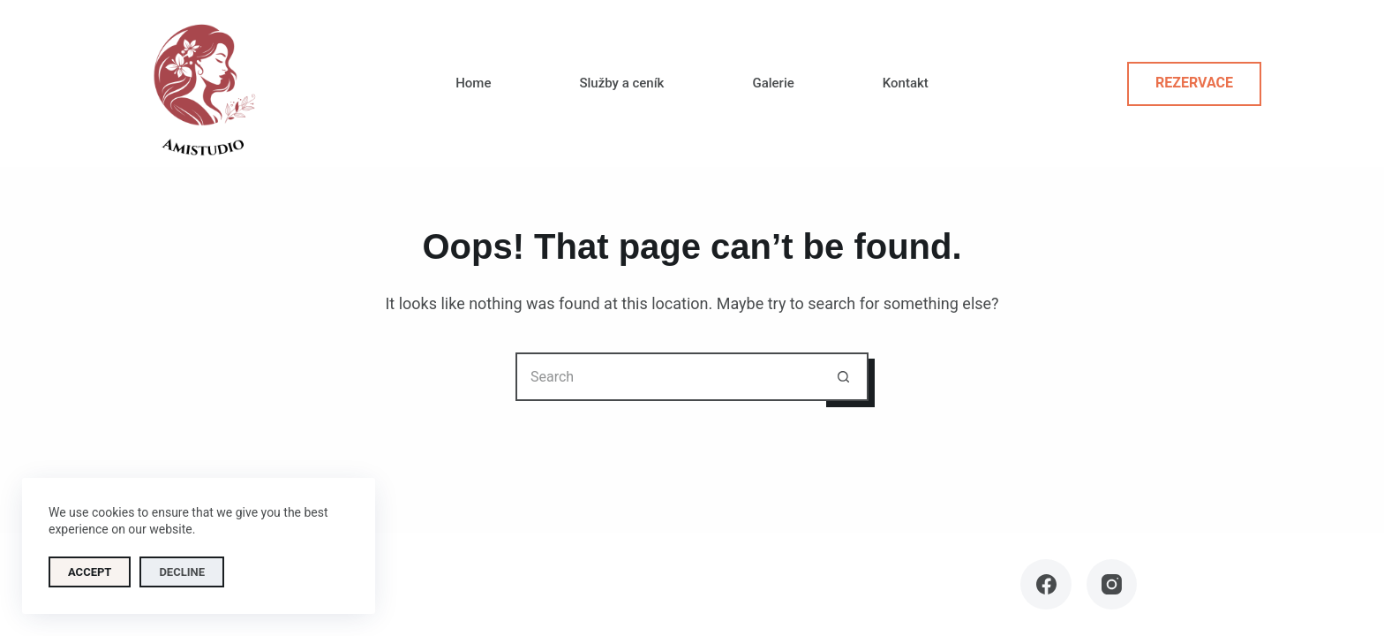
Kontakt (906, 83)
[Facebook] (1046, 584)
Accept (89, 572)
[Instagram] (1112, 584)
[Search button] (844, 376)
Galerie (773, 83)
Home (473, 83)
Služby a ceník (621, 83)
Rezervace (1194, 82)
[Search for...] (667, 376)
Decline (182, 572)
